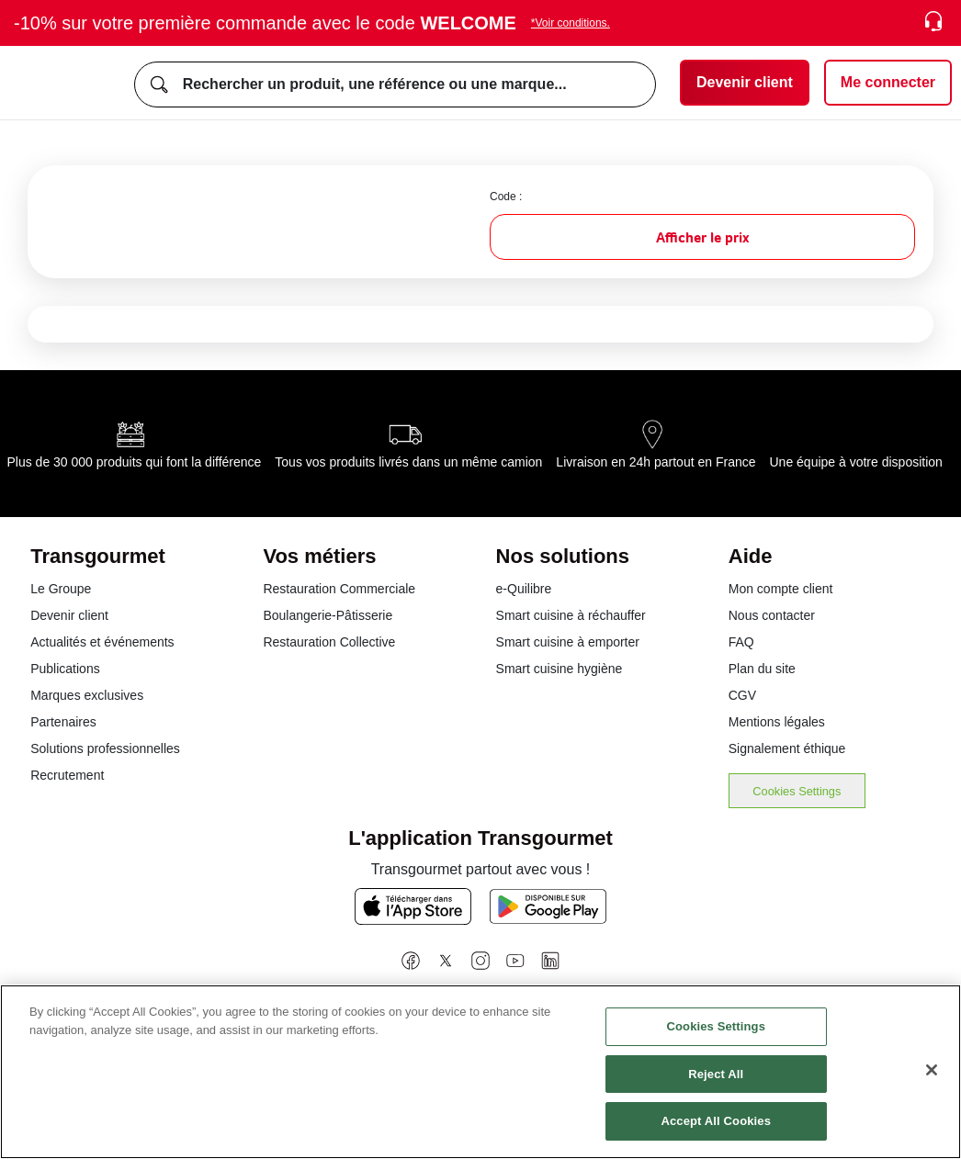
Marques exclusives (86, 695)
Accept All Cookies (716, 1121)
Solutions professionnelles (105, 748)
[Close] (931, 1070)
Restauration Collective (329, 642)
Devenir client (69, 615)
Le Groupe (60, 588)
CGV (742, 695)
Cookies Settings (796, 791)
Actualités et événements (102, 642)
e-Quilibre (524, 588)
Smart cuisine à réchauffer (571, 615)
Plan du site (762, 668)
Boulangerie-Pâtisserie (327, 615)
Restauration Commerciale (339, 588)
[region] (480, 1072)
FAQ (741, 642)
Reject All (715, 1074)
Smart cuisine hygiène (559, 668)
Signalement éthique (787, 748)
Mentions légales (777, 722)
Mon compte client (781, 588)
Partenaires (63, 722)
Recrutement (67, 775)
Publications (65, 668)
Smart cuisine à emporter (567, 642)
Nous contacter (772, 615)
